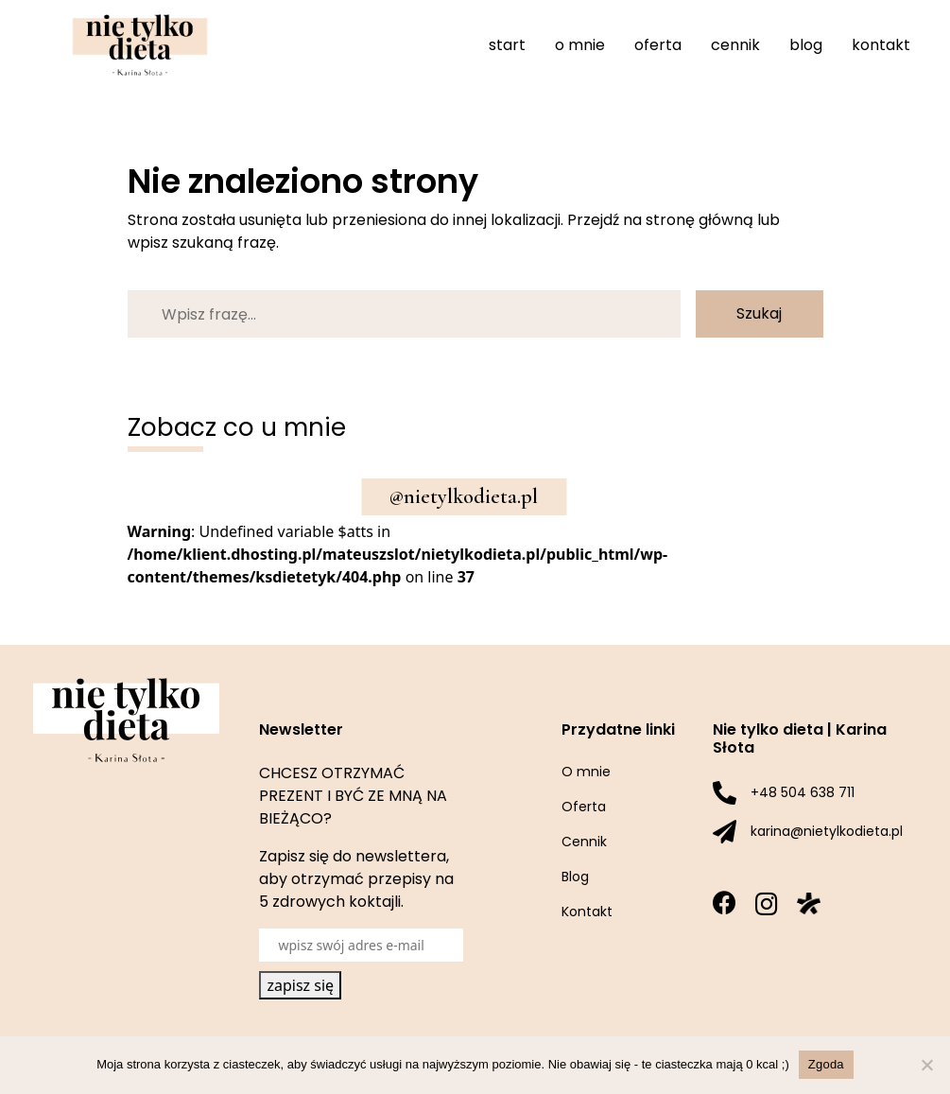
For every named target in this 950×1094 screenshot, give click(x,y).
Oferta (658, 45)
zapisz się (300, 985)
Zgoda (826, 1064)
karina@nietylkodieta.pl (827, 831)
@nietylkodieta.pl (463, 496)
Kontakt (881, 45)
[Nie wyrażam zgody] (926, 1064)
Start (507, 45)
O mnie (580, 45)
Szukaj (759, 313)
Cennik (735, 45)
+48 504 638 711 (803, 792)
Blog (805, 45)
